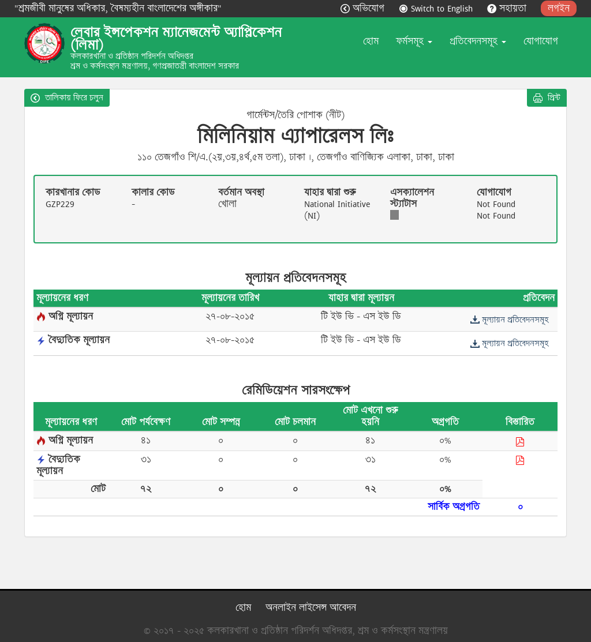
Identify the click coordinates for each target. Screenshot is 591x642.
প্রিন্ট (546, 97)
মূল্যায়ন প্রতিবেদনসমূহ (509, 319)
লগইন (559, 8)
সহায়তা (508, 8)
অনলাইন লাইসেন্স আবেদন (310, 608)
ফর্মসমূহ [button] (414, 41)
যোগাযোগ (540, 41)
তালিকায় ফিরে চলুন (67, 97)
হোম (371, 41)
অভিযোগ (364, 8)
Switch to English (437, 8)
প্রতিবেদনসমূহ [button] (478, 41)
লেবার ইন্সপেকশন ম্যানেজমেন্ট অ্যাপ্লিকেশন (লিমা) (176, 39)
